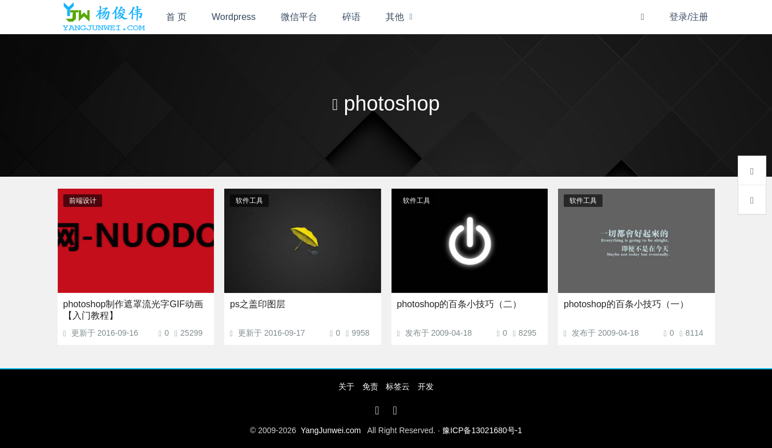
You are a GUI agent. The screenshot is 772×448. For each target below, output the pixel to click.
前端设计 (82, 201)
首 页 (176, 17)
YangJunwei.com (331, 430)
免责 (370, 386)
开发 (426, 386)
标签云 (398, 386)
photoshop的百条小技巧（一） (626, 304)
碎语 (351, 17)
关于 (346, 386)
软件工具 (249, 201)
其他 (395, 17)
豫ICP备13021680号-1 (482, 430)
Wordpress (234, 17)
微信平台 (299, 17)
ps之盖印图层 (257, 304)
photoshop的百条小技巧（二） (459, 304)
